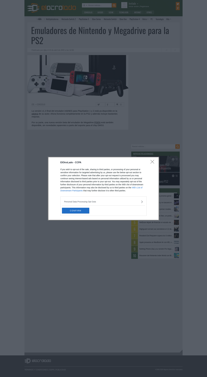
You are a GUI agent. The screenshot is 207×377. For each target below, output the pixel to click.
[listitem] (103, 201)
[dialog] (103, 188)
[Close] (153, 162)
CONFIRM (75, 210)
